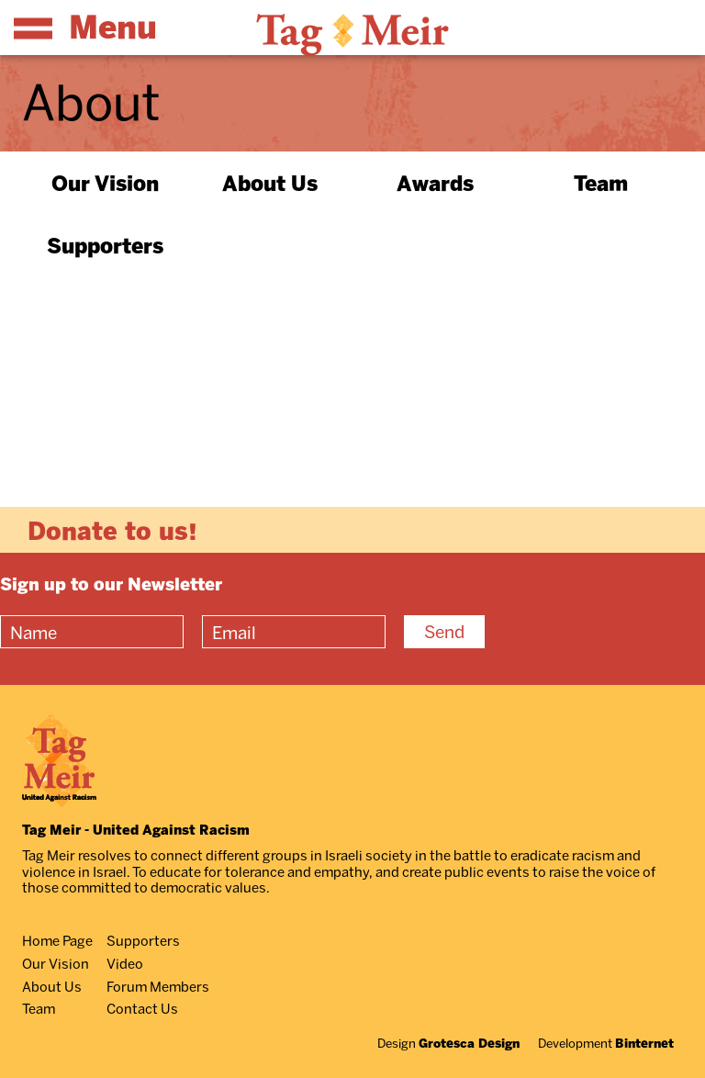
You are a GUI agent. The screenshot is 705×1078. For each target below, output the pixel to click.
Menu (85, 26)
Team (601, 183)
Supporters (105, 245)
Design (448, 1043)
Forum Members (157, 986)
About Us (270, 183)
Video (124, 963)
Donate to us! (112, 530)
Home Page (57, 940)
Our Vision (105, 183)
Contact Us (142, 1008)
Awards (435, 183)
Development (606, 1043)
